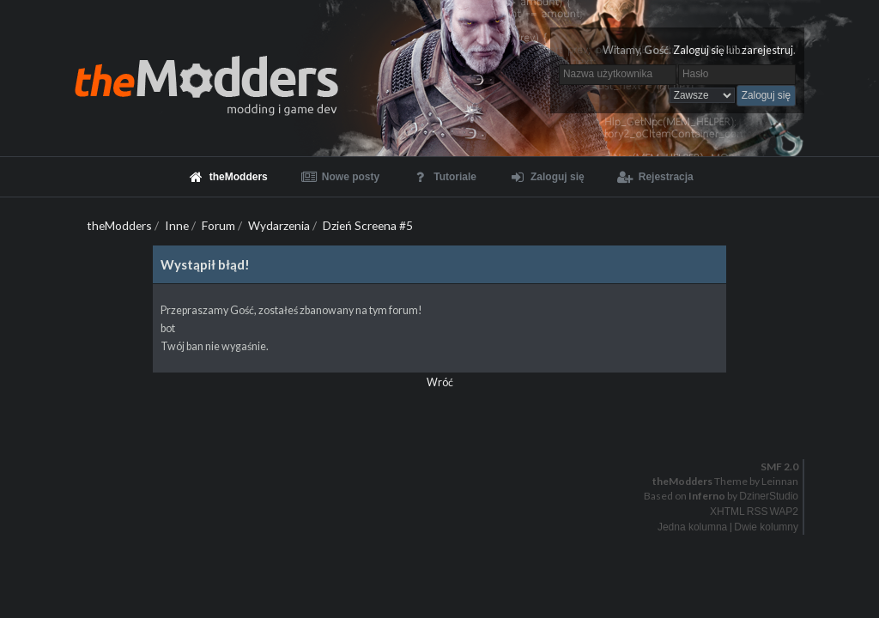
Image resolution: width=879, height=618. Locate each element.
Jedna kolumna (692, 527)
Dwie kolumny (766, 527)
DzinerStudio (768, 496)
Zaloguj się (698, 50)
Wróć (440, 382)
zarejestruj (767, 50)
